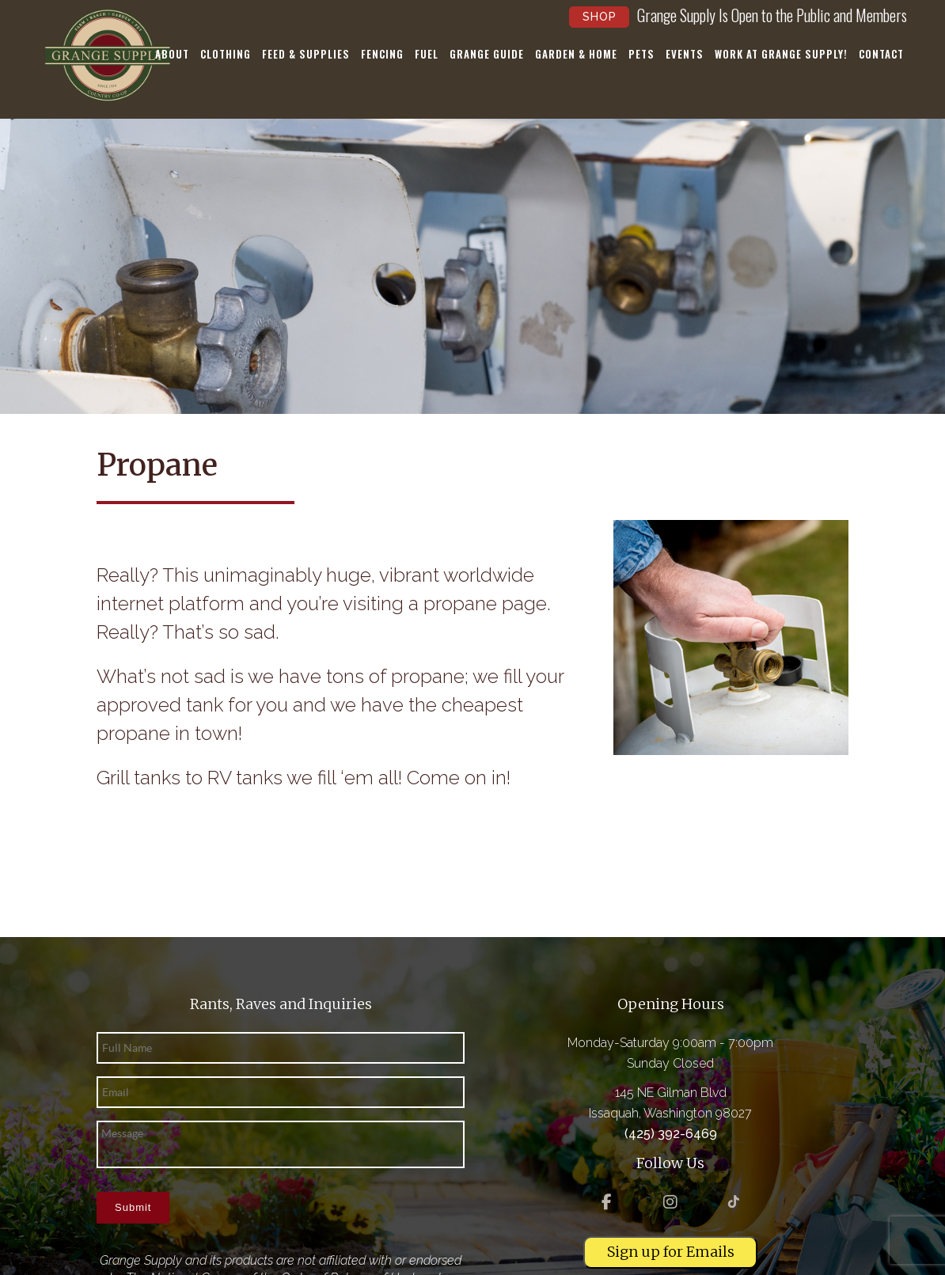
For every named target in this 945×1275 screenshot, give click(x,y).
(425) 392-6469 (670, 1133)
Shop (600, 16)
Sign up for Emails (670, 1252)
